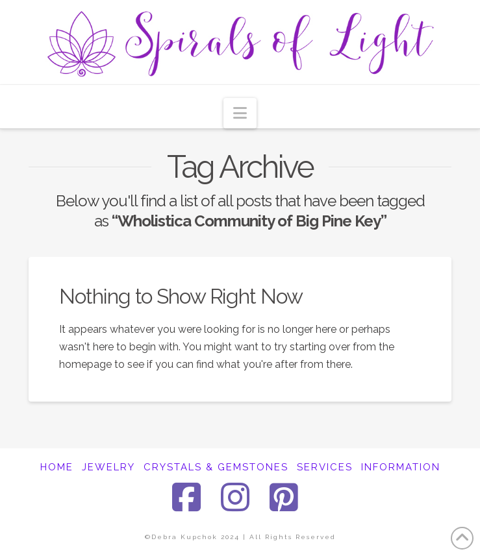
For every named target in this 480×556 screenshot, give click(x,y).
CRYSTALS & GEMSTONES (216, 467)
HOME (56, 467)
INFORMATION (400, 467)
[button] (240, 113)
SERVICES (325, 467)
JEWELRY (108, 467)
